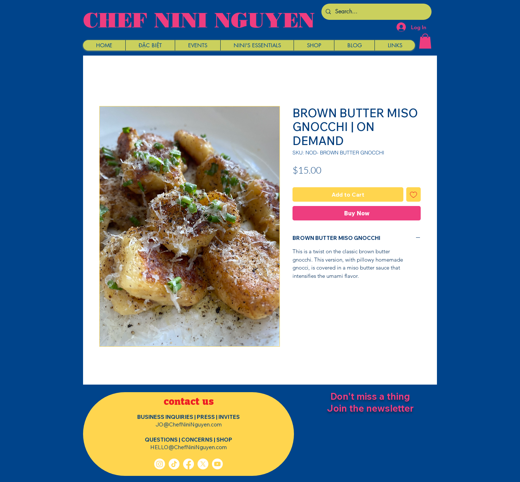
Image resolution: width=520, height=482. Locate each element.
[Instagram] (159, 464)
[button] (150, 45)
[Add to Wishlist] (413, 194)
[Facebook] (188, 464)
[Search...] (375, 12)
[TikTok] (174, 464)
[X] (203, 464)
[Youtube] (217, 464)
